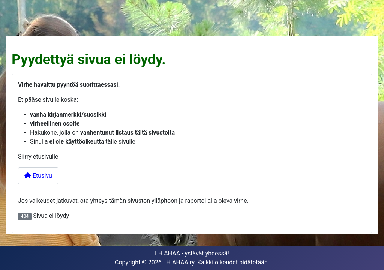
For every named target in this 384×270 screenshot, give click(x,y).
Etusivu (38, 175)
